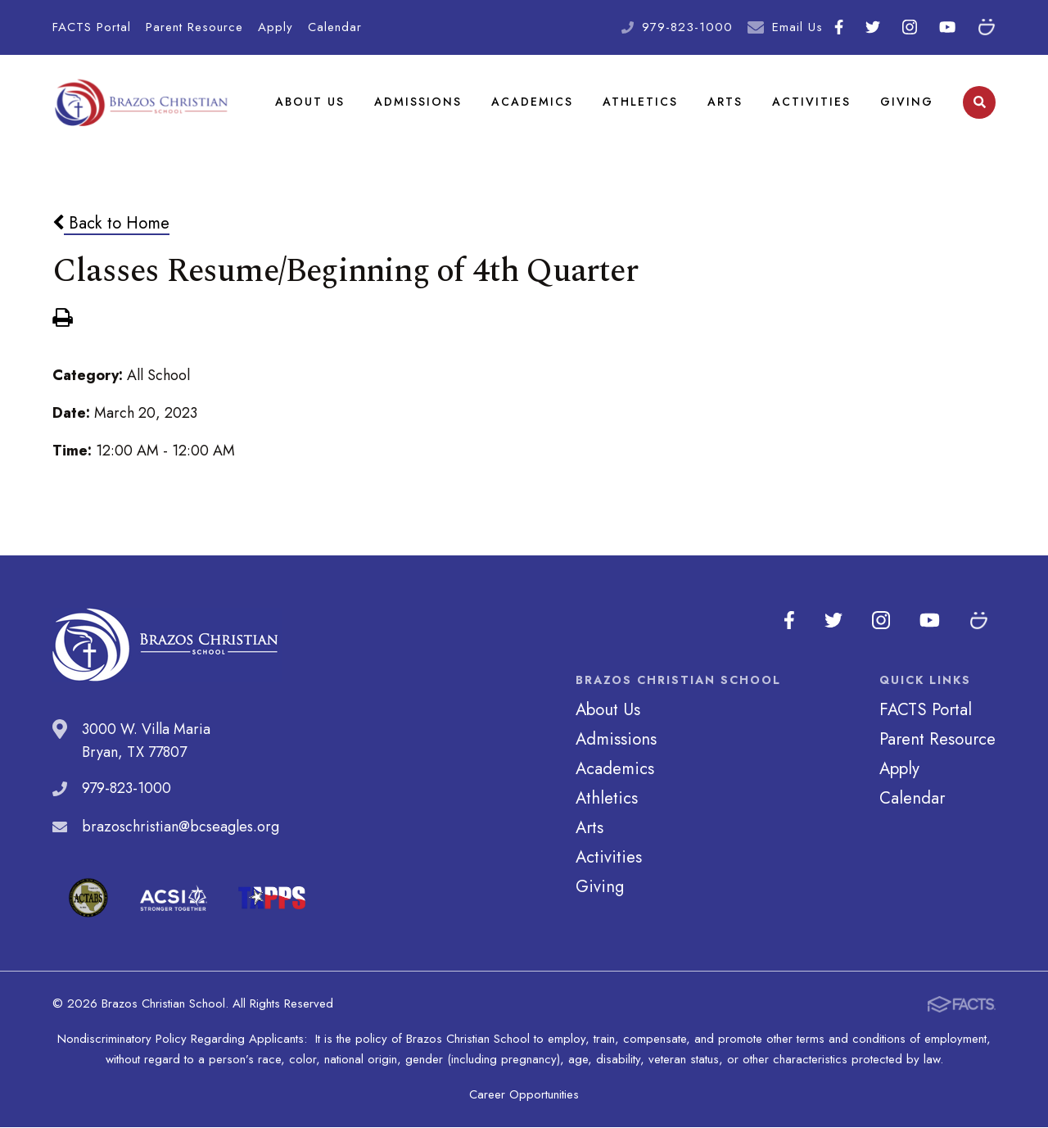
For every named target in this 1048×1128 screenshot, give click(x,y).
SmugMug (987, 27)
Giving (906, 101)
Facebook (838, 27)
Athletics (640, 101)
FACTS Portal (91, 27)
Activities (811, 101)
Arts (725, 101)
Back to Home (110, 223)
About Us (310, 101)
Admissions (418, 101)
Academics (532, 101)
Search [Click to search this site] (979, 103)
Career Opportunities (524, 1095)
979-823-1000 (687, 27)
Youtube (947, 27)
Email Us (797, 27)
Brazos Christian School (141, 102)
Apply (275, 27)
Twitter (872, 27)
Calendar (335, 27)
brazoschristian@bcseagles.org (180, 827)
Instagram (909, 27)
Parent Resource (194, 27)
